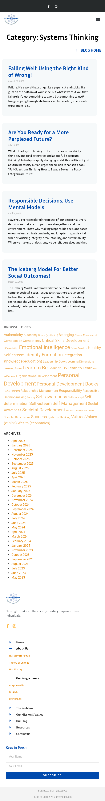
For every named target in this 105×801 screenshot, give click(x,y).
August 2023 (20, 564)
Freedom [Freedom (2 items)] (82, 348)
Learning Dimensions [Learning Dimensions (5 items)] (81, 361)
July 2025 (18, 473)
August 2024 (20, 514)
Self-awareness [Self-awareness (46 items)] (51, 396)
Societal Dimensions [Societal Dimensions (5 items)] (17, 417)
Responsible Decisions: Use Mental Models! (40, 203)
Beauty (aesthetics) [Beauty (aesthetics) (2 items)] (48, 335)
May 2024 (18, 527)
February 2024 (21, 541)
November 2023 (22, 550)
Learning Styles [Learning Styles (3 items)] (13, 368)
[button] (98, 19)
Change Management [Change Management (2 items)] (86, 335)
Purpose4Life (16, 685)
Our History (15, 669)
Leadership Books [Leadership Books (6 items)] (55, 361)
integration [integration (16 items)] (72, 355)
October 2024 (20, 504)
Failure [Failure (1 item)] (74, 348)
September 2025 (22, 463)
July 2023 (18, 568)
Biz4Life (13, 692)
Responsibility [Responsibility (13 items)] (70, 390)
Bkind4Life (15, 698)
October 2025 (20, 459)
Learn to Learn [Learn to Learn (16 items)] (80, 368)
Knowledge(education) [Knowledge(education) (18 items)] (23, 361)
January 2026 (20, 445)
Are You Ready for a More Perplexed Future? (38, 135)
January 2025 (20, 491)
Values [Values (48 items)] (78, 416)
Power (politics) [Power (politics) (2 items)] (12, 390)
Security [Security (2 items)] (31, 397)
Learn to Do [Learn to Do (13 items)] (57, 368)
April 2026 (18, 441)
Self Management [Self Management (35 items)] (69, 403)
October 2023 (20, 555)
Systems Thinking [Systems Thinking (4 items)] (59, 417)
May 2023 (18, 577)
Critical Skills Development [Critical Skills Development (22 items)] (65, 340)
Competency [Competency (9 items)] (32, 341)
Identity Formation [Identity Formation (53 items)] (44, 354)
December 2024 (22, 495)
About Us (22, 648)
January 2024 (20, 545)
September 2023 (22, 559)
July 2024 (18, 518)
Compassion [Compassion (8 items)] (13, 341)
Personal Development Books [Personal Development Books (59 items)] (68, 384)
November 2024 (22, 500)
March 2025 (19, 482)
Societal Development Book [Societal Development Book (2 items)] (80, 410)
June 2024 (18, 523)
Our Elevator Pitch (19, 655)
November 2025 (22, 454)
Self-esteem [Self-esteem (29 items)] (40, 403)
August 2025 (20, 468)
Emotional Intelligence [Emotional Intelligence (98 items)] (44, 347)
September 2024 (22, 509)
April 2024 (18, 532)
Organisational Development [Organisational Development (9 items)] (36, 376)
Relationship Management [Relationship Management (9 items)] (39, 391)
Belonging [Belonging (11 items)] (66, 335)
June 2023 (18, 573)
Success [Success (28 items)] (39, 416)
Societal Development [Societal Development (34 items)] (43, 409)
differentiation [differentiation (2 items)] (11, 348)
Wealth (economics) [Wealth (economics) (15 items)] (34, 423)
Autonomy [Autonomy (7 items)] (31, 335)
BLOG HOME (91, 50)
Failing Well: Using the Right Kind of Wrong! (48, 71)
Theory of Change (19, 662)
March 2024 (19, 536)
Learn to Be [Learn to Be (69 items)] (35, 368)
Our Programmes (27, 678)
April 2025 (18, 477)
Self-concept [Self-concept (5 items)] (76, 397)
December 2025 (22, 450)
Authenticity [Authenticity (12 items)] (13, 335)
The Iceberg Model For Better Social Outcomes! (43, 272)
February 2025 (21, 486)
